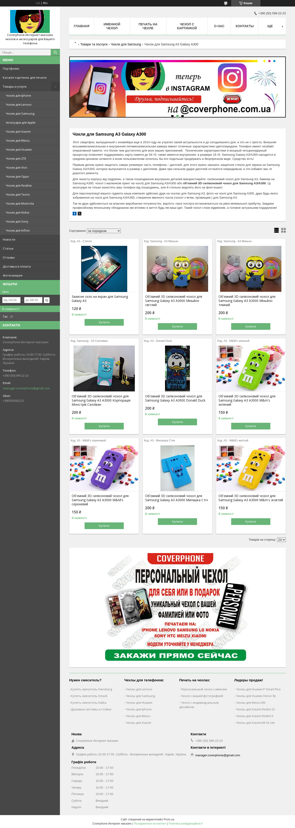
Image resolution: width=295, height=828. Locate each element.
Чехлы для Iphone (139, 709)
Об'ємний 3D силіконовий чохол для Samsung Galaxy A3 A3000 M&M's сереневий (100, 500)
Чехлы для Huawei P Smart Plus (258, 689)
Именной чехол (112, 26)
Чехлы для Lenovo (139, 689)
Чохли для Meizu (18, 140)
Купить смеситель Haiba (88, 702)
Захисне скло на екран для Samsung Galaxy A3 (100, 299)
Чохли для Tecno (18, 194)
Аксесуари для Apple (20, 122)
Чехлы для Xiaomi (138, 723)
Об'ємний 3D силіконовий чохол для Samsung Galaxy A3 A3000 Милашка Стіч (176, 498)
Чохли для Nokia (17, 212)
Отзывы (9, 257)
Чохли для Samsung (20, 113)
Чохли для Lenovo (19, 104)
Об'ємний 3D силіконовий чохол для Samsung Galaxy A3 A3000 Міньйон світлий (173, 301)
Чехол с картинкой (187, 26)
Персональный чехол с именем (204, 689)
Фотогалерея (12, 275)
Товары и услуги (15, 86)
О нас (219, 26)
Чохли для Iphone (18, 95)
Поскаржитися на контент (149, 823)
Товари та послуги (93, 44)
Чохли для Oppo (17, 176)
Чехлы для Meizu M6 (250, 702)
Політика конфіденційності (186, 823)
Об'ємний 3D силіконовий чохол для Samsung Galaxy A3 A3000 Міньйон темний (246, 301)
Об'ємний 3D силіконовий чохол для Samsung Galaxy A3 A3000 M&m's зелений (246, 400)
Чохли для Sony (17, 221)
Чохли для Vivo (16, 167)
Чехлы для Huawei (139, 702)
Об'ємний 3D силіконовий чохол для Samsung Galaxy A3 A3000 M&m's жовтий (250, 498)
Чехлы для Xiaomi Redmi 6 (254, 716)
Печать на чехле (148, 26)
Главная (81, 26)
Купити (104, 322)
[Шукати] (55, 52)
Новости (9, 239)
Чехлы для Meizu (138, 716)
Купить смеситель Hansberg (91, 689)
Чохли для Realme (19, 185)
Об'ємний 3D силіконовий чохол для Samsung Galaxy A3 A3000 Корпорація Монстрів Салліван (101, 400)
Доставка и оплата (17, 266)
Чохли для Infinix (18, 230)
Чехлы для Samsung (140, 696)
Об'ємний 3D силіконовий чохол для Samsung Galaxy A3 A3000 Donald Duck (175, 398)
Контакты (245, 26)
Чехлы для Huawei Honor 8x (256, 696)
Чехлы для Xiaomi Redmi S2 (255, 709)
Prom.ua (169, 819)
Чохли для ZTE (16, 158)
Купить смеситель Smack (89, 696)
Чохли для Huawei (19, 149)
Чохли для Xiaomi (18, 131)
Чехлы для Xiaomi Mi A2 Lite (255, 723)
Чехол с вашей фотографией (202, 696)
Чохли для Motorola (20, 203)
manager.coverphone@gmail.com (26, 388)
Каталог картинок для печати (25, 77)
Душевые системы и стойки (91, 709)
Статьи (8, 248)
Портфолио (11, 68)
